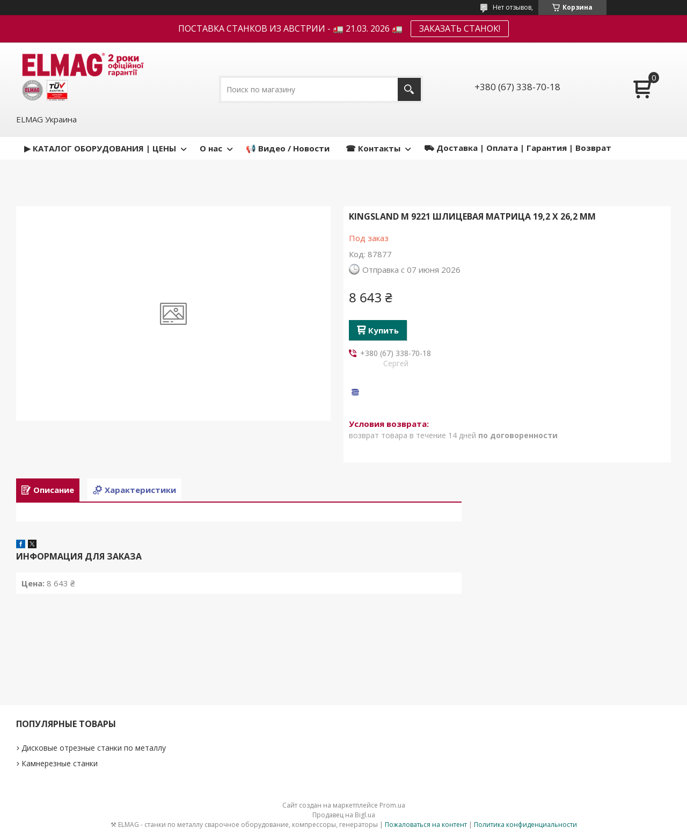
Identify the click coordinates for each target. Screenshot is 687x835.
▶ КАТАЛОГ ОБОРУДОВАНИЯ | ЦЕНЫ (100, 148)
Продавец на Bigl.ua (343, 814)
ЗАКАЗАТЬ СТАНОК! (459, 28)
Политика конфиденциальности (525, 824)
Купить (383, 330)
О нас (211, 148)
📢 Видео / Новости (288, 148)
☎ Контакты (373, 148)
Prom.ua (392, 805)
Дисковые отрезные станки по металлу (93, 748)
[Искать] (409, 89)
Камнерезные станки (59, 763)
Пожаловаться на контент (426, 824)
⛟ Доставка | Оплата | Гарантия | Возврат (517, 147)
